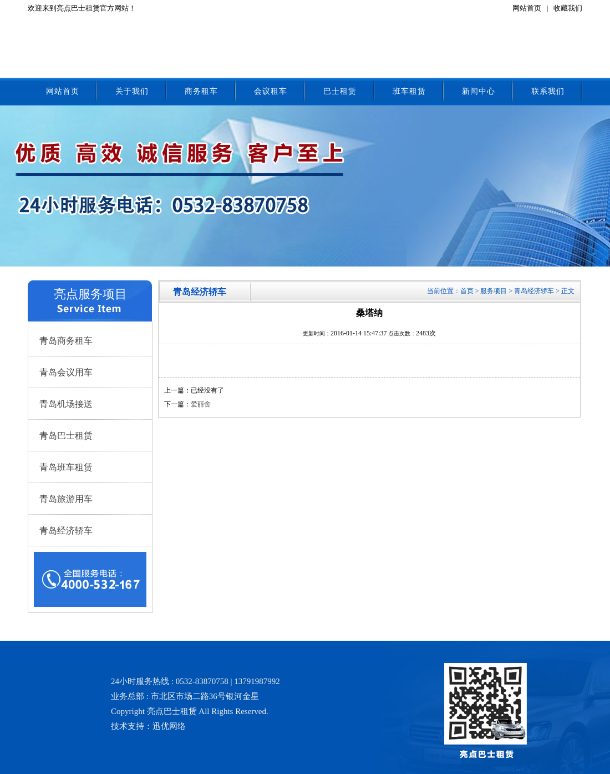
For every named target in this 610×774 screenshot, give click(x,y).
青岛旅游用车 (66, 499)
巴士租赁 (340, 91)
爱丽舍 (201, 404)
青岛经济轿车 (66, 530)
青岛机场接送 (66, 404)
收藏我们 (567, 8)
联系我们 (548, 91)
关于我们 (132, 91)
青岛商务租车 (66, 340)
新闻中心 (478, 91)
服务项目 (493, 291)
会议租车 (270, 91)
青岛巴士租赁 (66, 435)
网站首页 (526, 8)
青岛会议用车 (66, 372)
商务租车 (201, 91)
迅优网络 (169, 726)
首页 (467, 291)
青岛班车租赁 (66, 467)
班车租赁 (409, 91)
